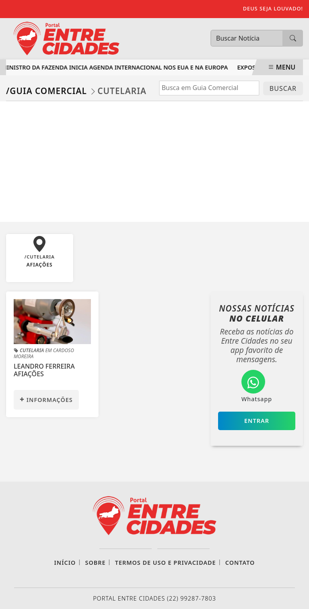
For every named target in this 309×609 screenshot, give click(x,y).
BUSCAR (283, 88)
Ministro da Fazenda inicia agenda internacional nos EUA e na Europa (115, 67)
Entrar (256, 420)
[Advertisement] (154, 161)
